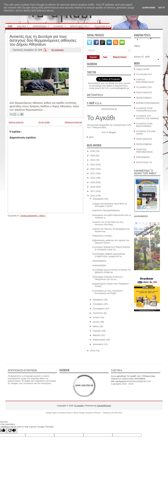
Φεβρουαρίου (99, 339)
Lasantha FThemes (93, 413)
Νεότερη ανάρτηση (16, 122)
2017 (92, 191)
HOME (10, 26)
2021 (92, 173)
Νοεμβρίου (98, 299)
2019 (92, 182)
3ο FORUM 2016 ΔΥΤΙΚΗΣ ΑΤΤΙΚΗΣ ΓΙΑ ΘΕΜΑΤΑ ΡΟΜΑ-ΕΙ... (111, 271)
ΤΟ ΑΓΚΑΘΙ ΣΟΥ (102, 26)
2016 (92, 195)
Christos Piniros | (66, 413)
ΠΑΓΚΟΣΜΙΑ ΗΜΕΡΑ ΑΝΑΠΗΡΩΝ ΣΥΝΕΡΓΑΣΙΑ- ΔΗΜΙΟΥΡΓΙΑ (108, 255)
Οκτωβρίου (98, 304)
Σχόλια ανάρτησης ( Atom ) (33, 215)
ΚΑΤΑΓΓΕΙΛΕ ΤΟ (144, 162)
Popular (93, 57)
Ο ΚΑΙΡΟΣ (60, 25)
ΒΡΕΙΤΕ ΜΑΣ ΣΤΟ (81, 25)
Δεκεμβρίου (98, 199)
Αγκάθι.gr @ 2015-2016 (112, 413)
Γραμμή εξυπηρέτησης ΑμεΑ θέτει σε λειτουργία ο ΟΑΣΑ (109, 204)
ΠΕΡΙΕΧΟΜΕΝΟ (144, 144)
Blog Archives (119, 57)
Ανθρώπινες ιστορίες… (103, 235)
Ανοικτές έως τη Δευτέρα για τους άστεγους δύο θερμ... (108, 223)
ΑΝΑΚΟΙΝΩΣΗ (99, 261)
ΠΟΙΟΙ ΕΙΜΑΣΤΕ (144, 92)
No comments (57, 50)
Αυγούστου (98, 313)
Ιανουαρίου (98, 344)
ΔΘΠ (91, 137)
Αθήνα (137, 46)
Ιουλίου (96, 317)
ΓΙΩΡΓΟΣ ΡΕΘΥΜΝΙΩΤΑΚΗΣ (145, 80)
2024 (92, 160)
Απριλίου (97, 331)
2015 (92, 350)
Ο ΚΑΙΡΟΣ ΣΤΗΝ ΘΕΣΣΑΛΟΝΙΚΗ (144, 124)
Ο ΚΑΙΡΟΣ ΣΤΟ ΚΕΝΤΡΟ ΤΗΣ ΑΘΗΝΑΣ (147, 117)
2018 (92, 187)
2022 (92, 169)
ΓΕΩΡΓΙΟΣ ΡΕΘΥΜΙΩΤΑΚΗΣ (144, 150)
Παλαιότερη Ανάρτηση (73, 122)
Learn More (148, 7)
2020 (92, 178)
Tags (105, 57)
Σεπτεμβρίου (99, 308)
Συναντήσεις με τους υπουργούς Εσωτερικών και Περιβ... (107, 291)
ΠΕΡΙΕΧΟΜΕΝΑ (144, 98)
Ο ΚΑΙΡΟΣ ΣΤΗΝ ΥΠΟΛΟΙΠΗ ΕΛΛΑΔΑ (146, 109)
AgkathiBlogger (104, 405)
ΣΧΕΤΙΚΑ (23, 25)
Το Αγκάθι (101, 117)
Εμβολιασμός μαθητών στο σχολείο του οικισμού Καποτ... (110, 241)
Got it (161, 7)
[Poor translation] (12, 430)
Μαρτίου (97, 335)
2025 (92, 155)
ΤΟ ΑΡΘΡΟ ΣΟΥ (144, 87)
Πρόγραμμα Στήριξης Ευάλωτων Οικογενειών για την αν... (107, 278)
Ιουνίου (96, 322)
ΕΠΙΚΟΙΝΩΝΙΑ (42, 25)
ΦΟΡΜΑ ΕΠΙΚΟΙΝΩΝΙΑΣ (148, 103)
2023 (92, 164)
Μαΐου (96, 326)
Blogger (112, 132)
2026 (92, 151)
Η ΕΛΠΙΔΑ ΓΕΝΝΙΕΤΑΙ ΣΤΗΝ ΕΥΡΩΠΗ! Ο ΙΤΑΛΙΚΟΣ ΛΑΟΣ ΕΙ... (111, 248)
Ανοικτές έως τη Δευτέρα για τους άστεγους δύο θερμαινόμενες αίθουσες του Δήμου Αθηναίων (43, 40)
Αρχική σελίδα (44, 122)
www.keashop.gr (109, 109)
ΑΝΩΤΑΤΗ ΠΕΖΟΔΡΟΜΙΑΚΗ (106, 210)
